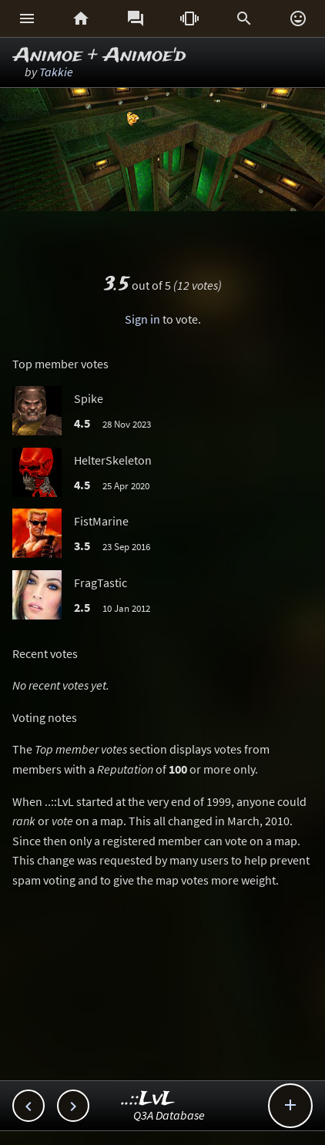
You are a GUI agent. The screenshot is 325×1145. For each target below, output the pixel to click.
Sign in (142, 319)
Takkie (56, 71)
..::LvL (148, 1099)
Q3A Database (169, 1115)
